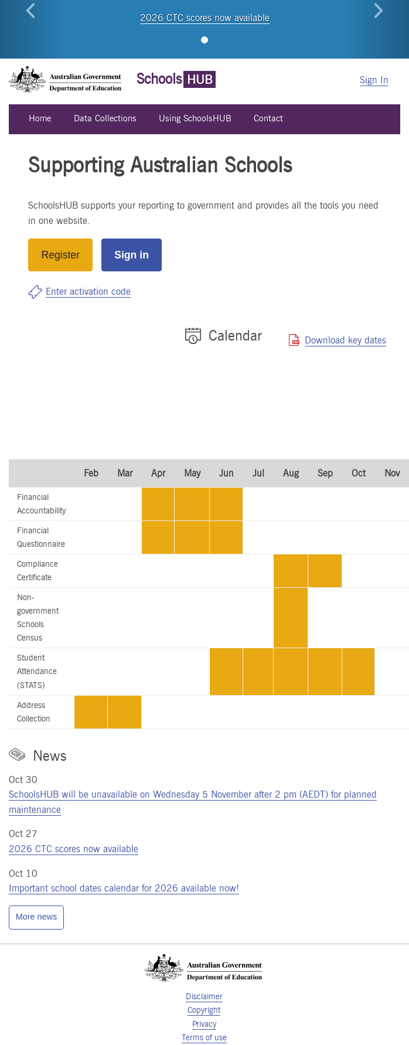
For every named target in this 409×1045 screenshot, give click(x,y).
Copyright (204, 1010)
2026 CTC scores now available (205, 17)
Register (61, 255)
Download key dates (345, 340)
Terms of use (204, 1037)
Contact (268, 118)
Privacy (204, 1024)
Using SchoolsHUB (195, 118)
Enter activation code (88, 291)
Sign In (374, 80)
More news (36, 916)
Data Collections (105, 118)
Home (40, 118)
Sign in (131, 255)
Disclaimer (204, 996)
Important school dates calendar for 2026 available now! (124, 888)
